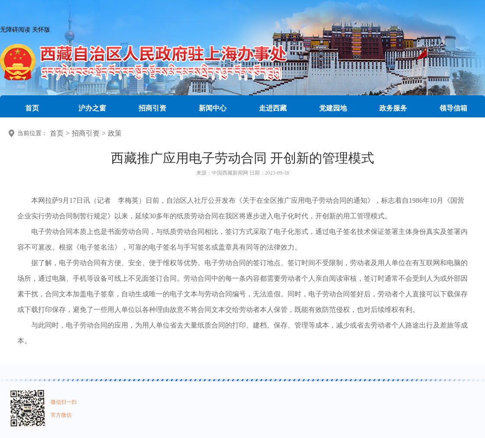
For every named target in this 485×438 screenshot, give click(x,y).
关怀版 (41, 29)
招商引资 (86, 133)
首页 (57, 133)
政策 (115, 133)
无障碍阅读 (15, 29)
